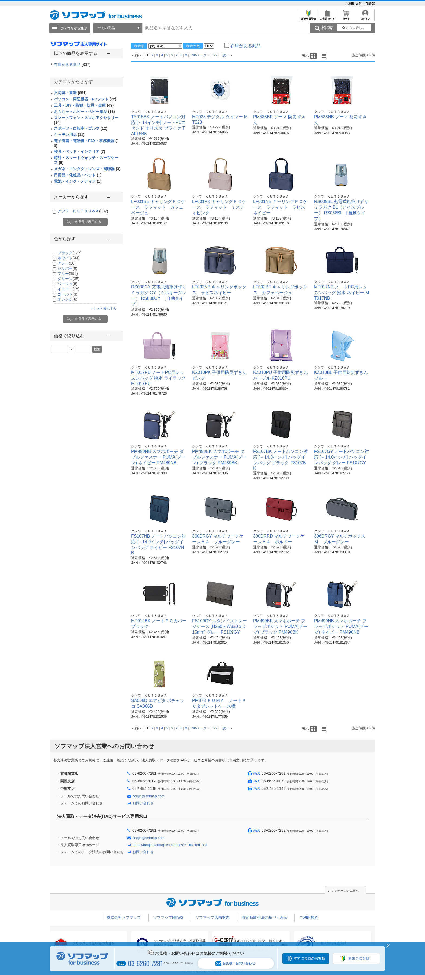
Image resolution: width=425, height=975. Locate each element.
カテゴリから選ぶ (74, 28)
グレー (66, 263)
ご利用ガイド (327, 17)
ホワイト (68, 258)
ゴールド (67, 294)
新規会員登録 (308, 17)
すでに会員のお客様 (309, 958)
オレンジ (67, 299)
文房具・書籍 (70, 93)
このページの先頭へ (345, 890)
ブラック (69, 253)
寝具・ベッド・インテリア (79, 151)
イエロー (68, 289)
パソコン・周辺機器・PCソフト (85, 99)
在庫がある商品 (72, 64)
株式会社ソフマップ (124, 917)
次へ (225, 55)
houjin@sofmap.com (148, 796)
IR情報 (370, 4)
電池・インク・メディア (77, 181)
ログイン (365, 17)
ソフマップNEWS (168, 917)
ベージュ (67, 284)
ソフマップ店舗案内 (212, 917)
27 (215, 55)
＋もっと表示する (103, 308)
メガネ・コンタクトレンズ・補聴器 (87, 169)
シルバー (67, 268)
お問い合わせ (143, 803)
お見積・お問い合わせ (235, 963)
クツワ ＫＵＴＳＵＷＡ (82, 211)
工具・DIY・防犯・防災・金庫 (84, 105)
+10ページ (198, 55)
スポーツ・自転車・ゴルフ (80, 128)
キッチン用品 (69, 134)
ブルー (67, 273)
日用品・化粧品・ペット (77, 175)
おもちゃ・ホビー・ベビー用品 (84, 111)
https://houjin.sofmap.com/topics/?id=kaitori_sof (170, 845)
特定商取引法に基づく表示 (264, 917)
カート (346, 17)
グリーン (68, 279)
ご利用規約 (354, 4)
